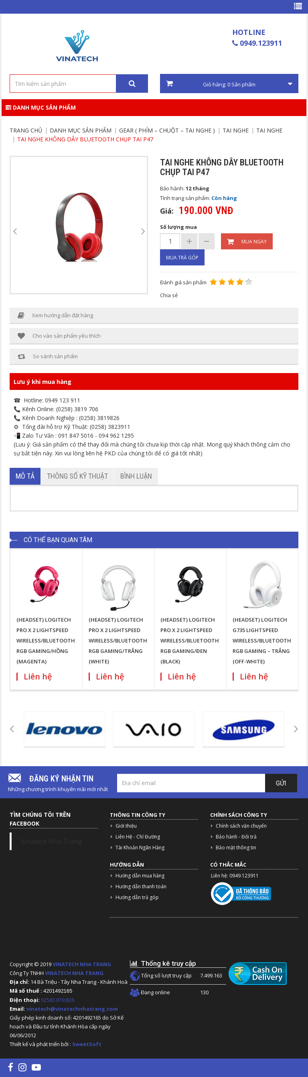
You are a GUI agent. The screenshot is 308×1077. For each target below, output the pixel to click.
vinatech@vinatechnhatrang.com (72, 1008)
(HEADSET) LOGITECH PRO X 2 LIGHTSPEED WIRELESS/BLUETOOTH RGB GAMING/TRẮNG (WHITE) (118, 640)
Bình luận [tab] (136, 476)
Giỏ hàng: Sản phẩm (229, 84)
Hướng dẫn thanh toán (141, 886)
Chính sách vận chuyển (241, 825)
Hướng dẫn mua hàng (140, 875)
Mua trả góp (182, 257)
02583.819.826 (58, 1000)
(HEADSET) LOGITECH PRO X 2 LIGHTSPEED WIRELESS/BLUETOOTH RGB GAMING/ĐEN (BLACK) (189, 640)
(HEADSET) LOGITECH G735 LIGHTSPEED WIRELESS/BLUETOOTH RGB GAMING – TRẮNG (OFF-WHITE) (262, 640)
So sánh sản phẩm (48, 356)
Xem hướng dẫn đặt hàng (55, 315)
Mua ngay (247, 241)
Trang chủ (26, 130)
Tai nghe (236, 130)
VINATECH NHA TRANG (82, 964)
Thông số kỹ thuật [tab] (77, 476)
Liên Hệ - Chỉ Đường (138, 836)
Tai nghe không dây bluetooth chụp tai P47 (85, 139)
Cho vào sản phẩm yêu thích (59, 336)
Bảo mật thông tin (236, 847)
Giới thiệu (126, 825)
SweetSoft (86, 1044)
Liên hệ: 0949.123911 (235, 875)
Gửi (281, 783)
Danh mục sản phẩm (41, 107)
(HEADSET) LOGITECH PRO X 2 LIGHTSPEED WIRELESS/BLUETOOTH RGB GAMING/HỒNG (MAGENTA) (45, 640)
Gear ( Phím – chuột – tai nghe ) (167, 130)
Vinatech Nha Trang (51, 841)
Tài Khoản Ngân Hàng (140, 847)
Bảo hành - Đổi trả (236, 836)
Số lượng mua (178, 226)
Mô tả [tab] (25, 476)
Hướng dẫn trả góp (137, 897)
